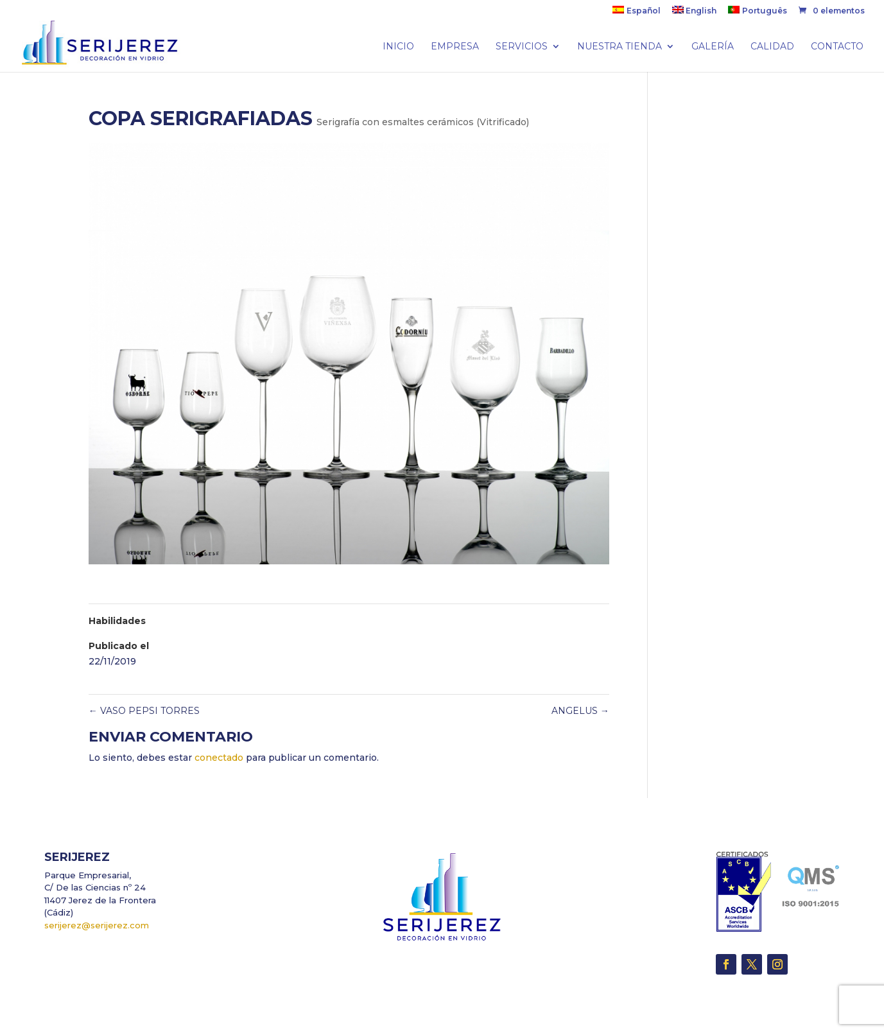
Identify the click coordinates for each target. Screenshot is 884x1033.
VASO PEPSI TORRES (144, 710)
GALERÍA (712, 47)
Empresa (455, 47)
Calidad (772, 47)
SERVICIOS (522, 47)
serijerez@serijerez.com (96, 925)
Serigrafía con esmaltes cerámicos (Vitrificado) (422, 122)
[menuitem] (636, 13)
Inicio (398, 47)
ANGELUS (580, 710)
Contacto (837, 47)
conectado (219, 757)
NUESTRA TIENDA (619, 47)
